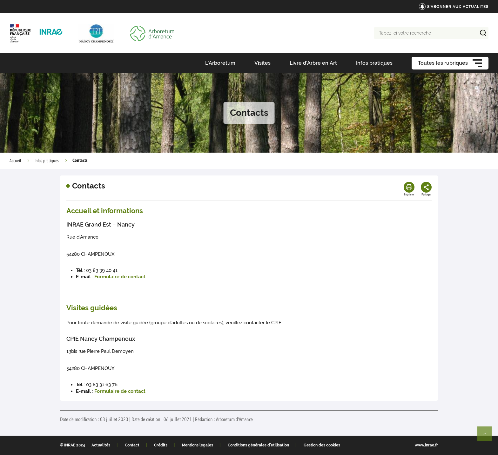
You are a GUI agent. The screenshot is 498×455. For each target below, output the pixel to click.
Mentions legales (197, 445)
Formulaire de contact (119, 277)
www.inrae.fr (426, 445)
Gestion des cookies (322, 445)
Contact (132, 445)
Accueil (15, 161)
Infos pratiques (47, 161)
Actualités (100, 445)
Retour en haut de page (487, 436)
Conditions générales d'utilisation (258, 445)
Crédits (160, 445)
